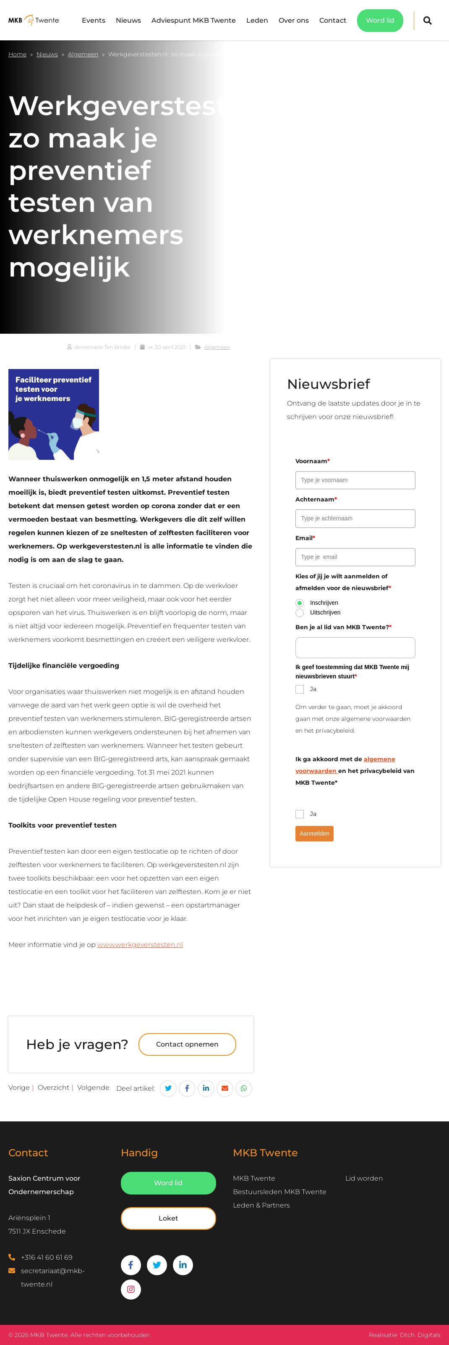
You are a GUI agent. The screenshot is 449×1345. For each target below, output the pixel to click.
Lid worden (364, 1178)
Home (17, 54)
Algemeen (83, 54)
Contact (333, 20)
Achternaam (316, 499)
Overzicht (53, 1088)
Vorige (19, 1088)
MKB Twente (254, 1178)
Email (305, 538)
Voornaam (312, 461)
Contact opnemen (187, 1044)
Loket (168, 1218)
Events (93, 20)
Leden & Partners (261, 1205)
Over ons (294, 20)
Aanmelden (314, 833)
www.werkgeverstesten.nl (140, 945)
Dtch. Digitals (420, 1335)
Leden (257, 20)
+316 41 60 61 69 (47, 1257)
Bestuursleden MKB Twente (279, 1192)
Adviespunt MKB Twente (193, 20)
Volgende (93, 1088)
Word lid (380, 20)
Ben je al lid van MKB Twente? (343, 627)
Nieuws (128, 20)
